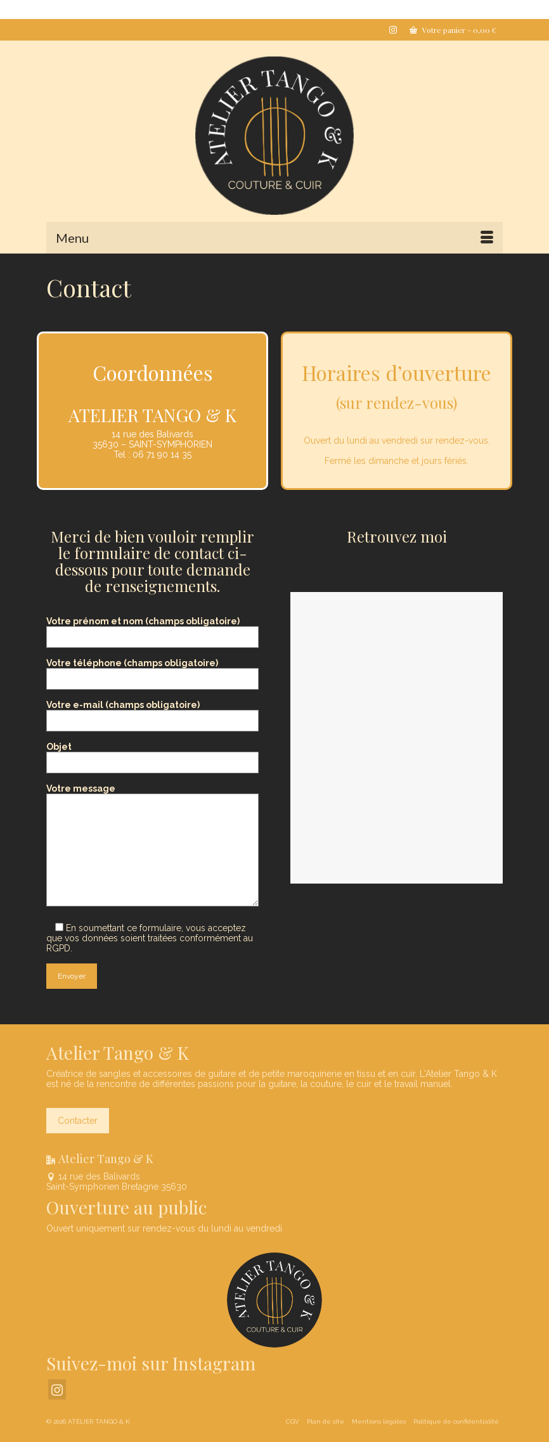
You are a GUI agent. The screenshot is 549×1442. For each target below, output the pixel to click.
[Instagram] (57, 1389)
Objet (152, 755)
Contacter (78, 1121)
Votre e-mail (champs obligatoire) (152, 713)
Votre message (152, 793)
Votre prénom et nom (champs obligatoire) (152, 629)
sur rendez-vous (396, 402)
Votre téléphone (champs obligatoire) (152, 671)
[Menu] (274, 238)
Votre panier (453, 30)
